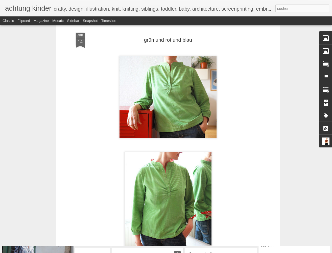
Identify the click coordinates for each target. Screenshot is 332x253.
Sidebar (73, 21)
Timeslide (108, 21)
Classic (8, 21)
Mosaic (57, 21)
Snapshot (90, 21)
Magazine (41, 21)
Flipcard (23, 21)
